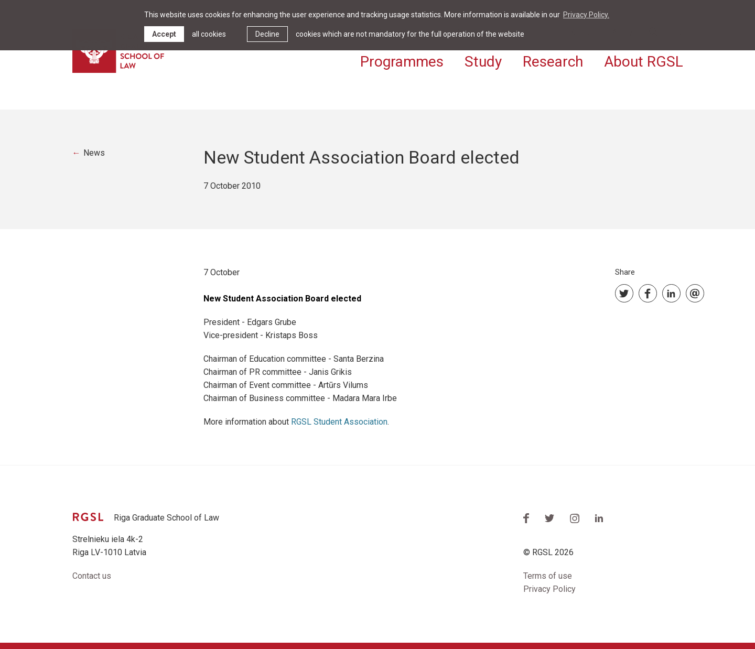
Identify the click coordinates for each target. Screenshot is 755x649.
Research (553, 61)
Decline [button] (267, 34)
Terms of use (547, 576)
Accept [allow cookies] (164, 34)
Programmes (402, 61)
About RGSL (643, 61)
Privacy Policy (549, 589)
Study (483, 61)
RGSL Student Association (339, 422)
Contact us (91, 576)
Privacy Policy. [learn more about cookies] (586, 14)
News (94, 153)
